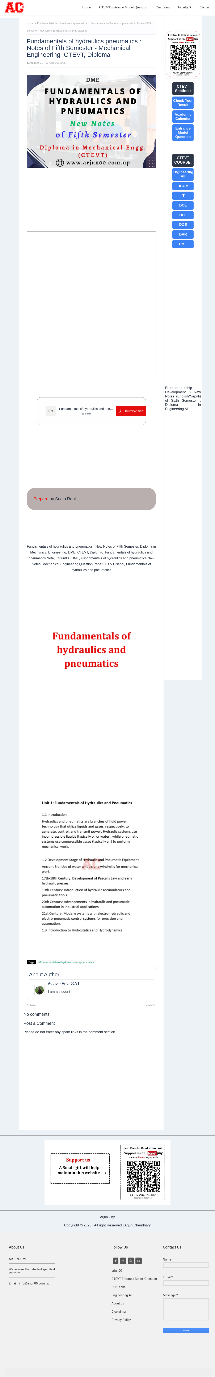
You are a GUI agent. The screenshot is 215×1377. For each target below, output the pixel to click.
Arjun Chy (107, 1217)
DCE (183, 205)
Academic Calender (182, 117)
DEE (183, 215)
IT (183, 196)
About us (117, 1303)
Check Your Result (183, 103)
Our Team (163, 7)
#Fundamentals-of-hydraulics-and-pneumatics (66, 962)
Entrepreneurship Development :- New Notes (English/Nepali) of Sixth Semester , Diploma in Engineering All (183, 398)
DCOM (183, 186)
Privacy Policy (121, 1320)
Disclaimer (118, 1311)
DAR (183, 234)
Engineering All (183, 174)
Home (86, 7)
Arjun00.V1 (36, 62)
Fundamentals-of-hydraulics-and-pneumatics (62, 23)
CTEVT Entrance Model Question (123, 7)
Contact (205, 7)
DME (183, 244)
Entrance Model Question (183, 132)
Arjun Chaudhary (137, 1225)
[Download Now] (131, 411)
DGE (183, 225)
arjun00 (116, 1270)
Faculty (183, 7)
